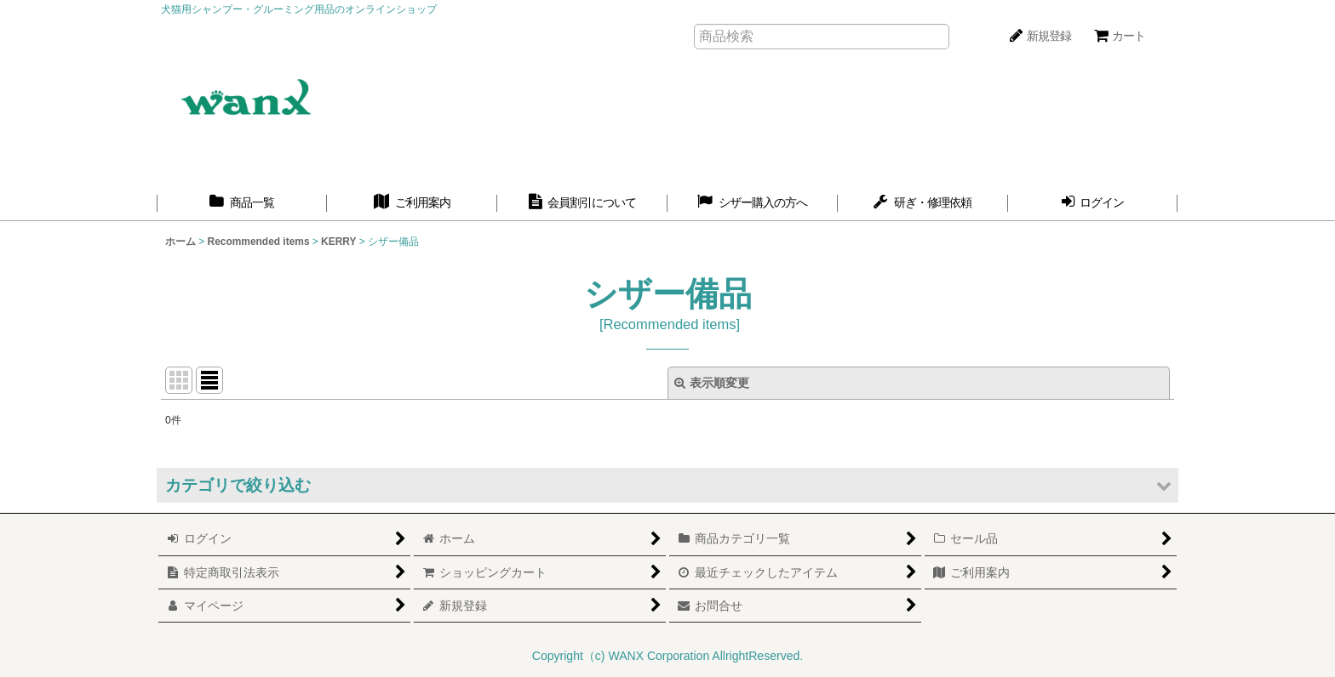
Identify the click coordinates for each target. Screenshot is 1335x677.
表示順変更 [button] (711, 383)
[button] (667, 485)
